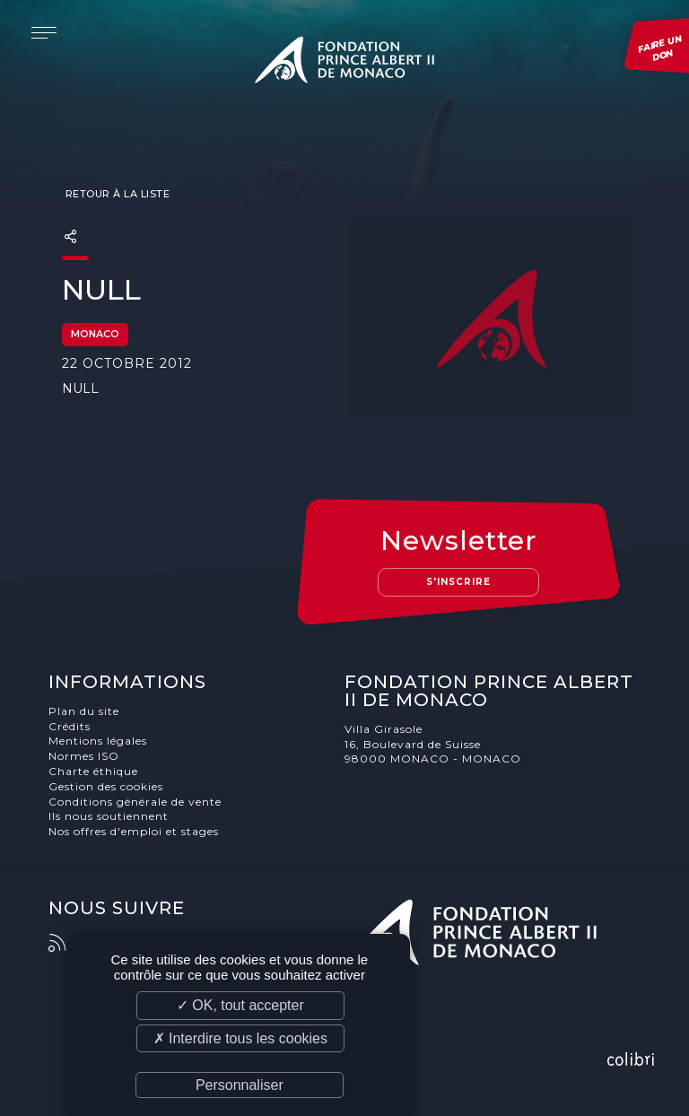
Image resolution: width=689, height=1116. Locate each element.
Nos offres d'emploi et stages (133, 831)
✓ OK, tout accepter (240, 1005)
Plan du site (83, 711)
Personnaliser (239, 1085)
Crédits (69, 726)
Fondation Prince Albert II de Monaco (344, 63)
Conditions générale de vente (135, 801)
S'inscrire (458, 582)
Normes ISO (83, 756)
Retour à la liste (116, 193)
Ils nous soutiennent (108, 816)
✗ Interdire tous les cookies (240, 1038)
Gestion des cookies (105, 786)
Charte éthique (93, 771)
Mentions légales (97, 740)
